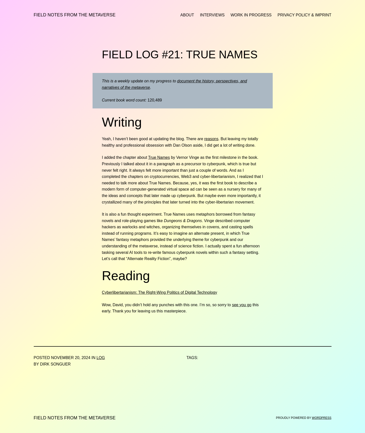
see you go (241, 305)
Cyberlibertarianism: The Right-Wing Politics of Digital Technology (159, 292)
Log (101, 358)
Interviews (212, 15)
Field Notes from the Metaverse (75, 14)
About (187, 15)
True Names (159, 157)
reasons (211, 139)
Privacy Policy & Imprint (305, 15)
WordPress (322, 418)
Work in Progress (251, 15)
